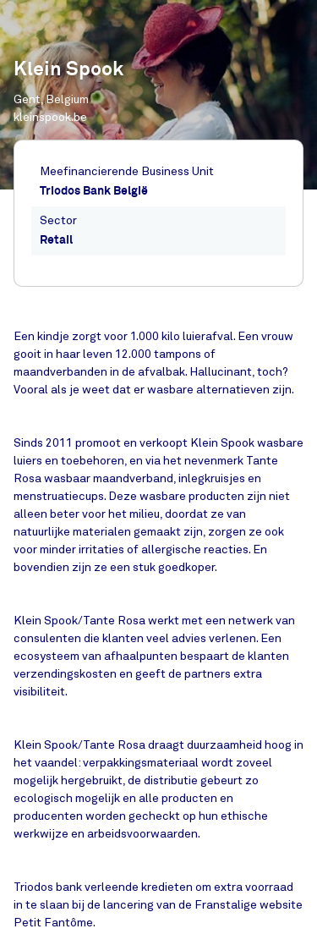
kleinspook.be (50, 117)
